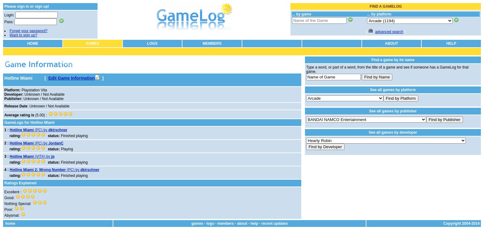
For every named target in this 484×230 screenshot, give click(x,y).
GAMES (92, 43)
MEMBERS (211, 43)
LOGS (152, 43)
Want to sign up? (23, 35)
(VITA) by (32, 156)
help (254, 223)
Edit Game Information (74, 78)
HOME (32, 43)
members (225, 223)
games (197, 223)
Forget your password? (29, 31)
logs (210, 223)
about (242, 223)
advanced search (389, 32)
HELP (451, 43)
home (10, 223)
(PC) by (38, 130)
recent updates (274, 223)
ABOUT (391, 43)
